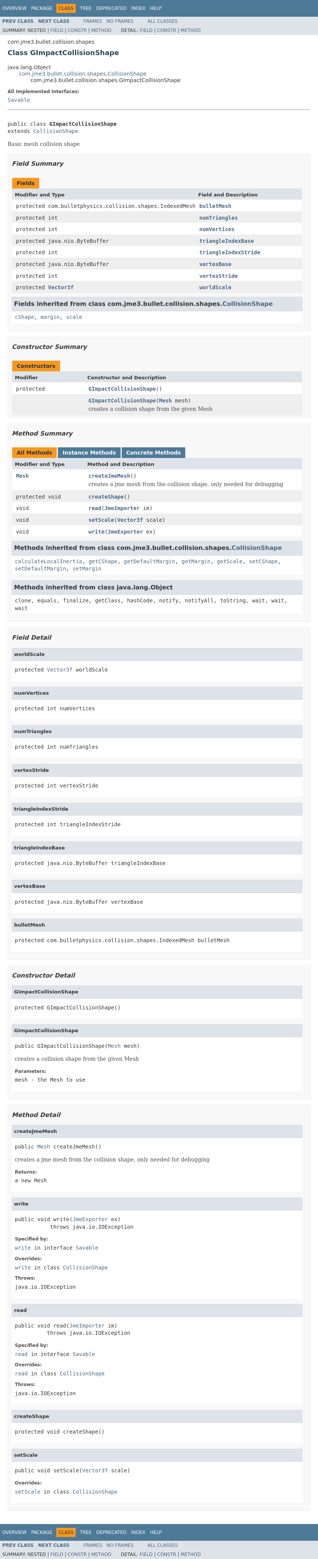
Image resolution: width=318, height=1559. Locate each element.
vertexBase (215, 264)
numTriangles (218, 218)
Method (101, 30)
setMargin (87, 569)
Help (156, 8)
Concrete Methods (153, 453)
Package (41, 8)
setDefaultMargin (40, 569)
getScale (229, 561)
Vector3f (60, 287)
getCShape (103, 561)
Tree (86, 8)
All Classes (163, 21)
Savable (19, 100)
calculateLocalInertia (48, 561)
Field (56, 30)
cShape (24, 317)
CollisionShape (55, 131)
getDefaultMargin (149, 561)
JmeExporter (125, 532)
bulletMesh (215, 206)
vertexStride (218, 276)
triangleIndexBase (226, 241)
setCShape (263, 561)
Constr (77, 30)
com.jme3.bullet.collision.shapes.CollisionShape (82, 74)
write (97, 532)
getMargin (195, 561)
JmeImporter (122, 508)
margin (50, 317)
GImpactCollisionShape (122, 389)
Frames (93, 21)
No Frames (120, 21)
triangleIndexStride (229, 252)
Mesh (165, 401)
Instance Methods (89, 453)
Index (138, 8)
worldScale (215, 287)
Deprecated (111, 8)
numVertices (217, 229)
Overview (14, 8)
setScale (101, 520)
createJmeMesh (109, 476)
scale (74, 317)
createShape (106, 497)
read (95, 508)
